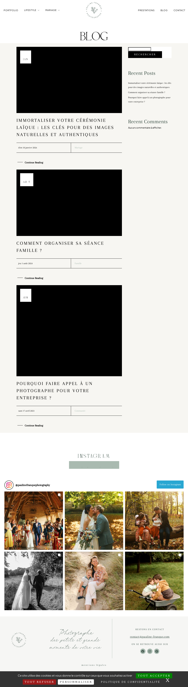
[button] (33, 523)
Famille (78, 265)
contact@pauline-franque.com (150, 639)
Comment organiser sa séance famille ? (148, 99)
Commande (80, 413)
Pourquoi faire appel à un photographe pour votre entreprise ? (54, 393)
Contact (179, 10)
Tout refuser (39, 682)
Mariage (51, 10)
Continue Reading (34, 165)
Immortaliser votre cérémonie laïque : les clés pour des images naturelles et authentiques (65, 129)
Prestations (146, 10)
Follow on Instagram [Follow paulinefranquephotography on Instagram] (170, 487)
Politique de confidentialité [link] (130, 682)
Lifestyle (30, 10)
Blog (164, 10)
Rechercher (145, 56)
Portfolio (11, 10)
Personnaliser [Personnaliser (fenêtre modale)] (76, 682)
